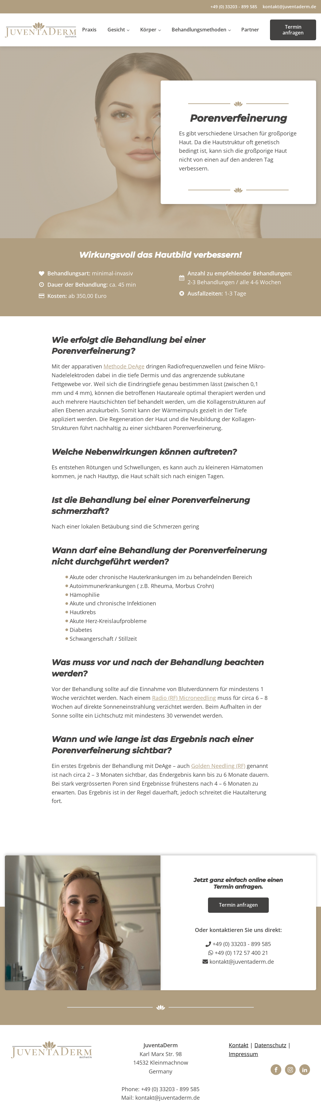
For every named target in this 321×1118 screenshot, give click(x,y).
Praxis (89, 29)
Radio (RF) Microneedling (184, 697)
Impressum (243, 1054)
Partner (250, 29)
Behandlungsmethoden (199, 29)
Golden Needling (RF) (218, 765)
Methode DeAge (124, 366)
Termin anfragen (293, 29)
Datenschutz (270, 1045)
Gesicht (116, 29)
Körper (148, 29)
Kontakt (238, 1045)
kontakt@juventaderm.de (289, 6)
